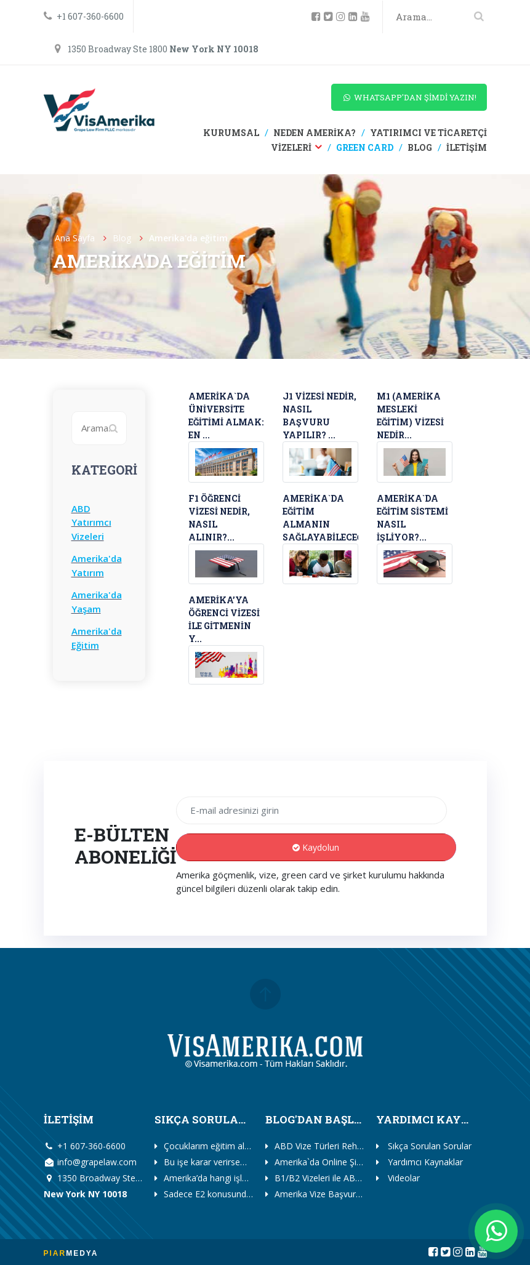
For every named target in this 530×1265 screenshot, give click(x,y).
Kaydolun (315, 847)
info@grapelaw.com (90, 1162)
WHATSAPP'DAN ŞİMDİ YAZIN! (409, 97)
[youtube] (367, 17)
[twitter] (330, 17)
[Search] (441, 17)
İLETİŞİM (465, 147)
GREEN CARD (363, 147)
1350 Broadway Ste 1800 (156, 49)
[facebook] (317, 17)
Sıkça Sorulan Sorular (428, 1146)
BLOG (419, 147)
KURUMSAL (231, 133)
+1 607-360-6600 (84, 16)
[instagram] (342, 17)
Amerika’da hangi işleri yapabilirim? (232, 1178)
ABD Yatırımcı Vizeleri (91, 522)
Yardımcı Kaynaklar (424, 1162)
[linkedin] (354, 17)
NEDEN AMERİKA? (313, 133)
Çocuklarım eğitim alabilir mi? (221, 1146)
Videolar (402, 1178)
